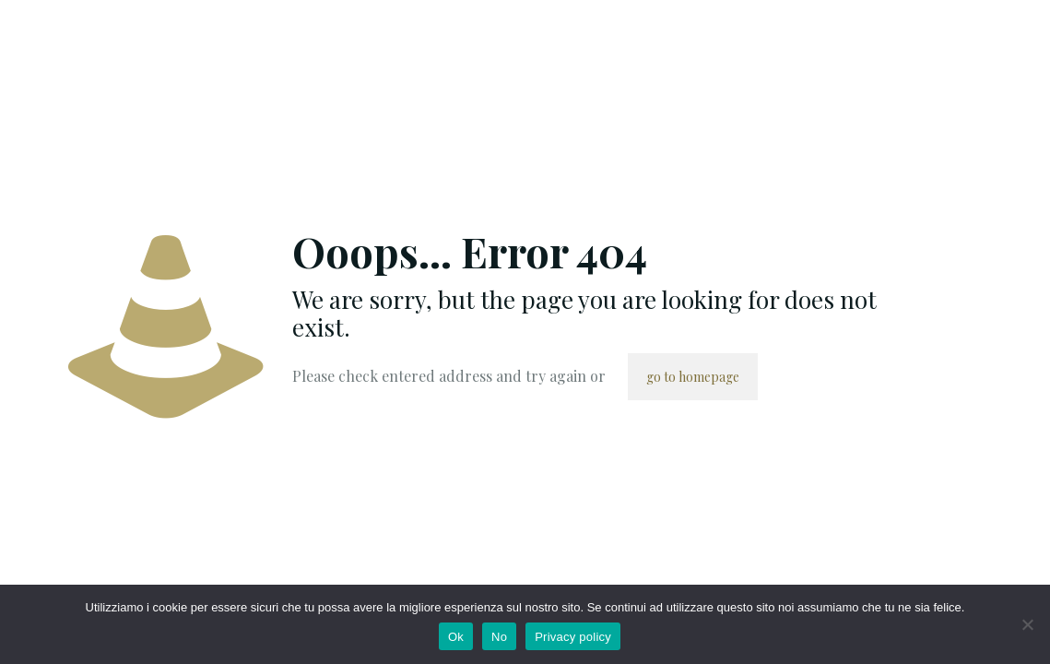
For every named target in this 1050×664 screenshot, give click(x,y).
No (499, 637)
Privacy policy (573, 637)
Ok (456, 637)
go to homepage (692, 376)
